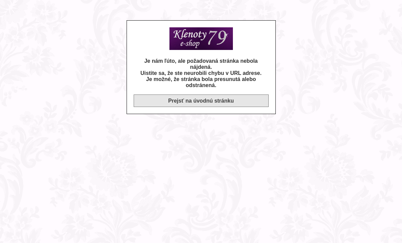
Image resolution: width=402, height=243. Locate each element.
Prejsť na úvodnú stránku (201, 101)
